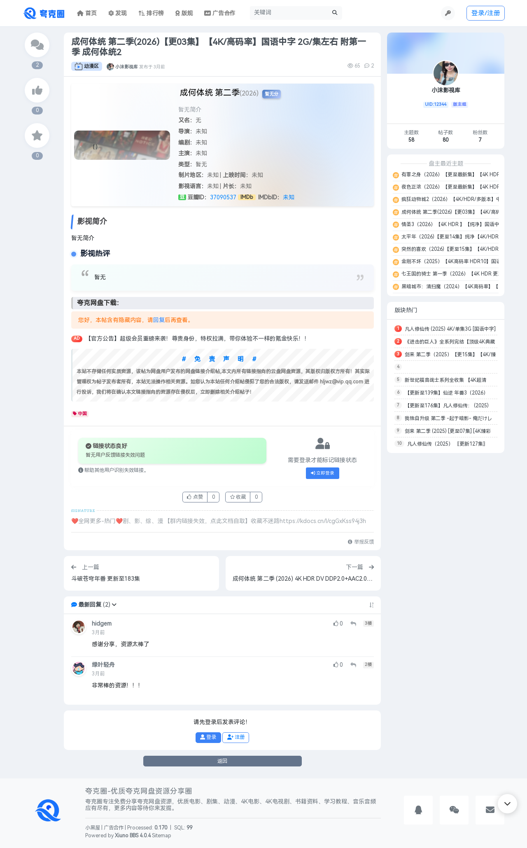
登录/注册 (485, 12)
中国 (80, 413)
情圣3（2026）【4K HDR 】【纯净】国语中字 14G (457, 224)
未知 (288, 197)
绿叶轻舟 (103, 665)
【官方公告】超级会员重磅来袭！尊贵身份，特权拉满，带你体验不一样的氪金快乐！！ (197, 339)
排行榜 (151, 13)
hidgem (102, 624)
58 (411, 140)
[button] (114, 605)
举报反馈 (360, 542)
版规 (184, 13)
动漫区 (87, 66)
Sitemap (161, 836)
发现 (117, 13)
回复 (159, 320)
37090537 (223, 197)
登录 (208, 737)
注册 (236, 737)
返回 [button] (222, 761)
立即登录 (323, 473)
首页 (87, 13)
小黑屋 (92, 828)
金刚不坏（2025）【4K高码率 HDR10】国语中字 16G (461, 261)
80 (445, 140)
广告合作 (114, 828)
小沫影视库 (126, 66)
